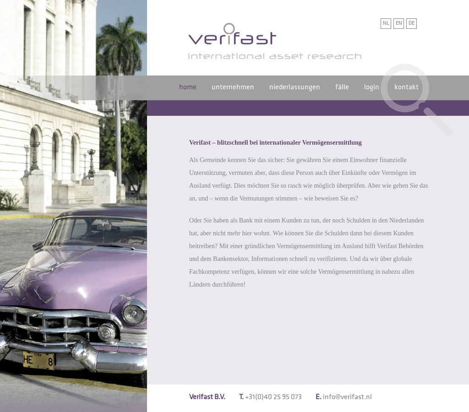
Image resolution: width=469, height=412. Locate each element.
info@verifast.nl (347, 397)
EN (399, 23)
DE (411, 23)
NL (386, 23)
